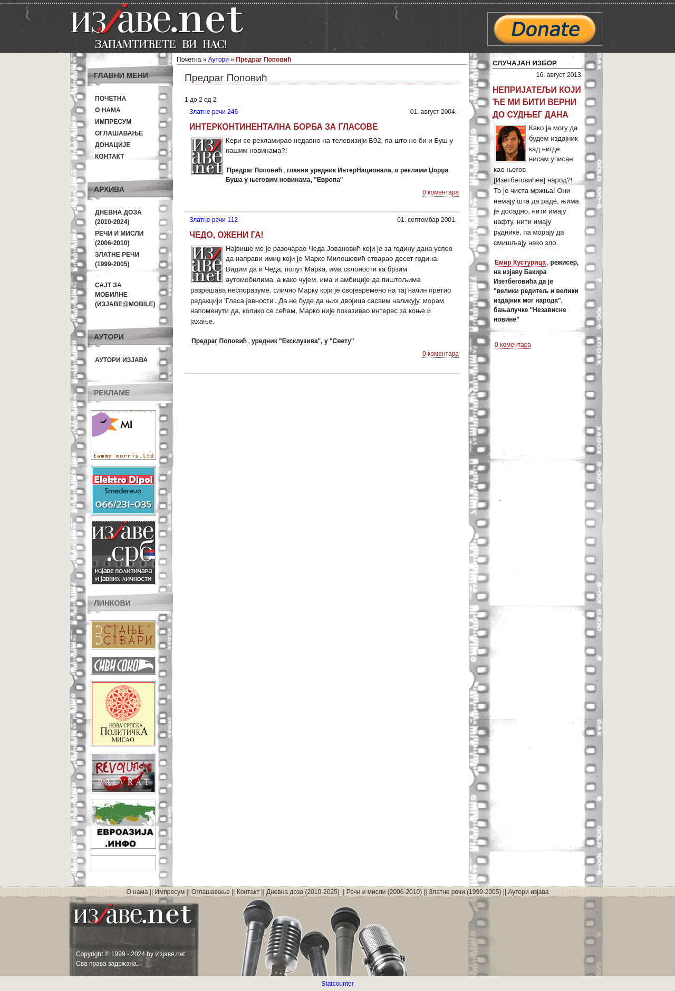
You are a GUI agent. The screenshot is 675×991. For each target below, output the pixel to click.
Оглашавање (119, 133)
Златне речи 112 (213, 220)
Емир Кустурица (520, 262)
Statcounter (337, 983)
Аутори (218, 59)
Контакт (109, 156)
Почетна (110, 98)
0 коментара (440, 192)
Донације (112, 145)
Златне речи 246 (213, 111)
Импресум (113, 121)
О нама (108, 110)
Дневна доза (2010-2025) (303, 892)
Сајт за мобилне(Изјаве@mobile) (125, 294)
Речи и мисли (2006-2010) (384, 892)
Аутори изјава (121, 360)
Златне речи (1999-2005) (465, 892)
